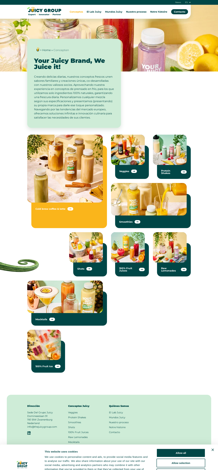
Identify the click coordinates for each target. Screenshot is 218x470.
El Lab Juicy (94, 11)
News (178, 2)
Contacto (179, 11)
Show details (179, 463)
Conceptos (76, 11)
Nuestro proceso (136, 11)
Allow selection (181, 438)
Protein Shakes (77, 417)
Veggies (73, 412)
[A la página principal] (44, 14)
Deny (181, 448)
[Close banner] (213, 425)
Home (46, 50)
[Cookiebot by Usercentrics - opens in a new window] (22, 463)
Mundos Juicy (113, 11)
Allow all (181, 428)
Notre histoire (158, 11)
